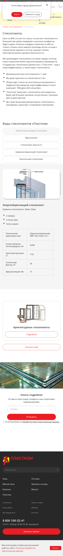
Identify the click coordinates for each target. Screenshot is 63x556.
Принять (55, 548)
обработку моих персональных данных (40, 422)
